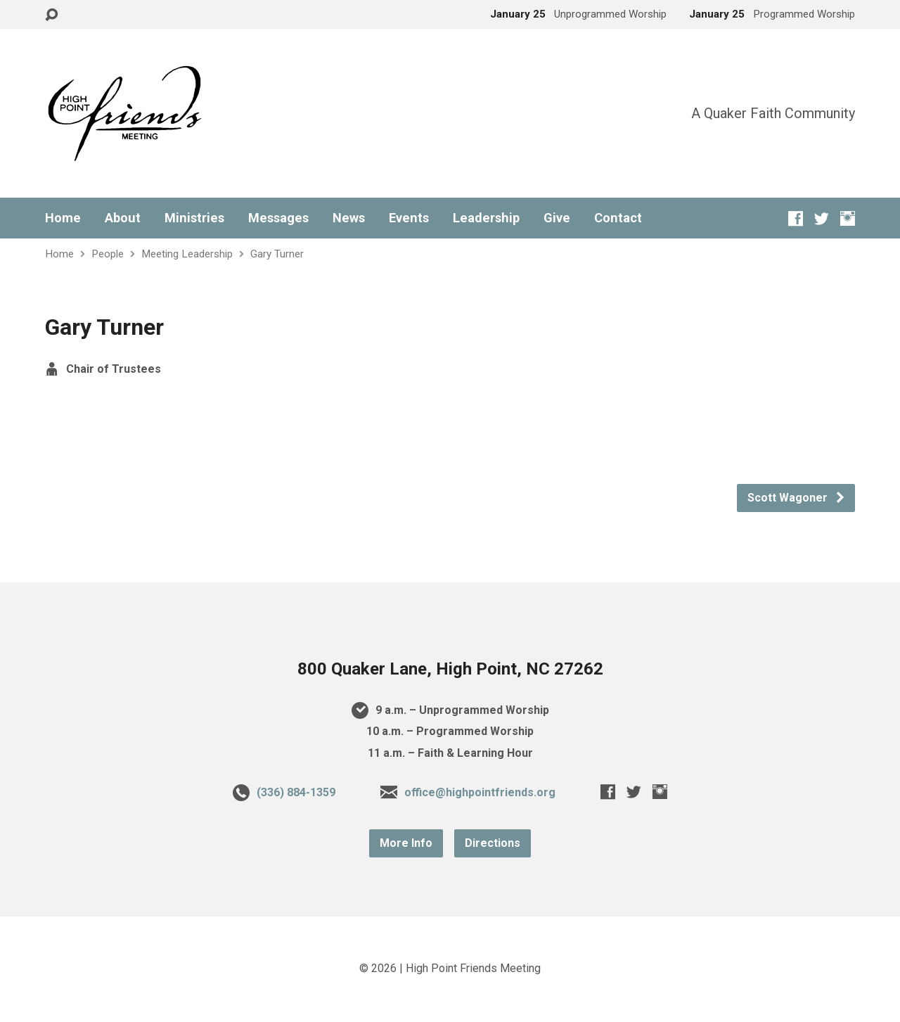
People (107, 254)
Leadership (486, 218)
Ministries (194, 218)
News (349, 218)
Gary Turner (277, 254)
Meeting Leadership (187, 254)
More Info (406, 843)
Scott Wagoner (796, 497)
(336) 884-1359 (296, 792)
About (123, 218)
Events (409, 218)
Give (557, 218)
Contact (618, 218)
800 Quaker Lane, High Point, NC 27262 (450, 669)
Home (63, 218)
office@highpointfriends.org (479, 792)
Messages (278, 218)
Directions (492, 843)
